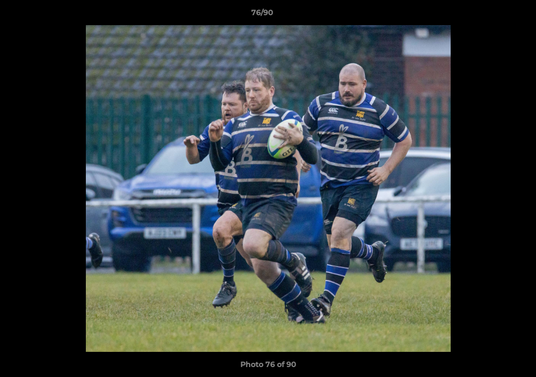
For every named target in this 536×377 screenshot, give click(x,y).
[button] (492, 15)
